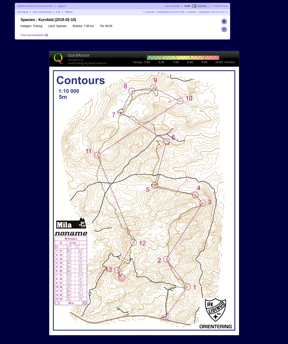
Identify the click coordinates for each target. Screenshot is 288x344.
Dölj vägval (22, 12)
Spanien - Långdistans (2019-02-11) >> (208, 12)
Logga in (61, 6)
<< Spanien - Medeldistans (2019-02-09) (163, 12)
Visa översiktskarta (42, 12)
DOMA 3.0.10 (221, 6)
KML (58, 12)
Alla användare (172, 6)
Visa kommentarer (32, 35)
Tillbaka (68, 12)
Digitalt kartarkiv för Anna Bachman (35, 6)
